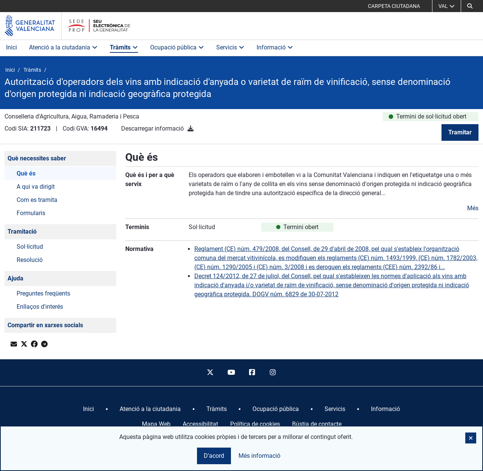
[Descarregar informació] (191, 128)
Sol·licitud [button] (30, 246)
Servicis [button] (230, 47)
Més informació (259, 455)
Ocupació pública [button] (177, 47)
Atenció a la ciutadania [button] (63, 47)
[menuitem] (88, 409)
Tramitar (460, 132)
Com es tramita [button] (37, 199)
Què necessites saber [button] (37, 158)
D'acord (214, 455)
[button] (470, 438)
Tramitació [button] (22, 231)
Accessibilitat (200, 424)
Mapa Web (156, 424)
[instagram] (273, 372)
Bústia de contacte (316, 424)
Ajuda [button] (15, 278)
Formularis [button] (31, 213)
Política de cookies (255, 424)
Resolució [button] (30, 259)
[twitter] (210, 372)
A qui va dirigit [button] (36, 186)
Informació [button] (275, 47)
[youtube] (230, 372)
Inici (11, 47)
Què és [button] (26, 173)
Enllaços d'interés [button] (40, 306)
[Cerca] (469, 6)
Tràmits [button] (124, 47)
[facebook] (252, 372)
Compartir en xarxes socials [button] (45, 325)
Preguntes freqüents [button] (43, 293)
